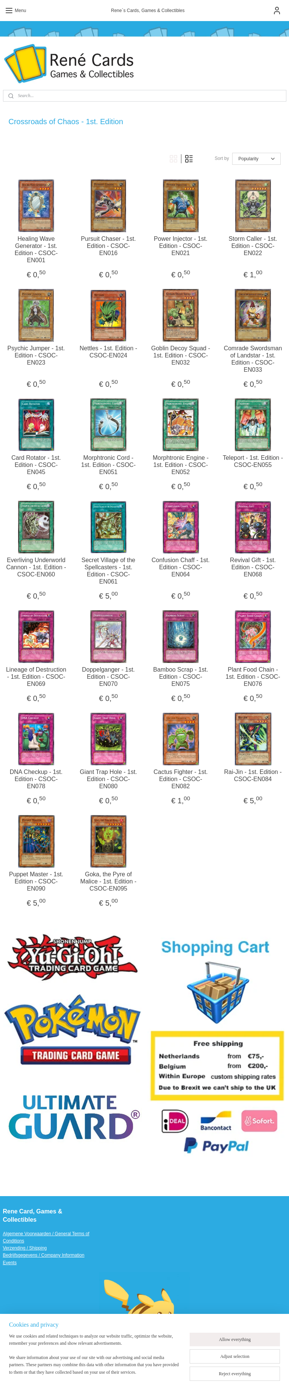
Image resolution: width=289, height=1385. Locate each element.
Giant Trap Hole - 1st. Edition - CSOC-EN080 (108, 778)
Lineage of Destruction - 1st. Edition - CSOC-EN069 (36, 676)
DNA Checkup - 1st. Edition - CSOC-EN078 (36, 778)
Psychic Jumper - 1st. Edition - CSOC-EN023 (36, 355)
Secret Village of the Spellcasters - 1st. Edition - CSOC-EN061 (108, 570)
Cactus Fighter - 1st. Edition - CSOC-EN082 (181, 778)
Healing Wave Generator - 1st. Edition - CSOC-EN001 (36, 249)
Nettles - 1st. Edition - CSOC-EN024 (108, 351)
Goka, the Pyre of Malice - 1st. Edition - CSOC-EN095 (108, 881)
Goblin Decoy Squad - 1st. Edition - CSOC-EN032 (180, 355)
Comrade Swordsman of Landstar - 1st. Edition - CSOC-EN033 (253, 359)
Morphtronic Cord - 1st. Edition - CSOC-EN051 (108, 464)
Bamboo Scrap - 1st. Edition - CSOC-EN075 (180, 676)
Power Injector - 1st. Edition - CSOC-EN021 (180, 245)
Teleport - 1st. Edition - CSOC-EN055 (253, 461)
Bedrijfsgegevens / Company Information (44, 1255)
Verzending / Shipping (25, 1248)
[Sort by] (256, 158)
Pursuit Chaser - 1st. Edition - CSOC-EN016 (108, 245)
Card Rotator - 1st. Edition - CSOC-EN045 (36, 464)
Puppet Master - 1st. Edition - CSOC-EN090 (36, 881)
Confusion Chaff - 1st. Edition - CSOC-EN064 (181, 566)
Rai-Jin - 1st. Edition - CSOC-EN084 (253, 775)
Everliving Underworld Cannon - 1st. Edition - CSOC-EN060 (36, 566)
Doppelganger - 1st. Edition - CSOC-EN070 (108, 676)
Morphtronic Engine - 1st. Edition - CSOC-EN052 (181, 464)
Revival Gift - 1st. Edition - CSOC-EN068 (253, 566)
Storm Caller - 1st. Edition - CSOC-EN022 (253, 245)
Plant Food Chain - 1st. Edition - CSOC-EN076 (253, 676)
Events (10, 1262)
